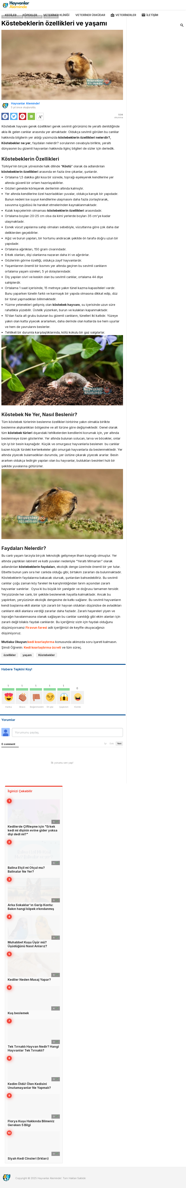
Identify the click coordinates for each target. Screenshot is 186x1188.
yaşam (27, 655)
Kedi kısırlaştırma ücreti (42, 647)
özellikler (9, 655)
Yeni (119, 743)
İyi (105, 743)
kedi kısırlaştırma (40, 642)
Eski (112, 743)
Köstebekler (46, 655)
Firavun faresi (36, 627)
